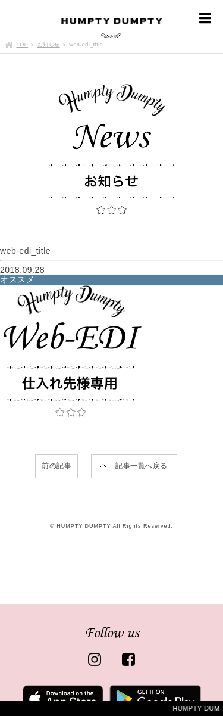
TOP (23, 45)
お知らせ (48, 45)
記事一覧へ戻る (141, 466)
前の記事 (56, 466)
